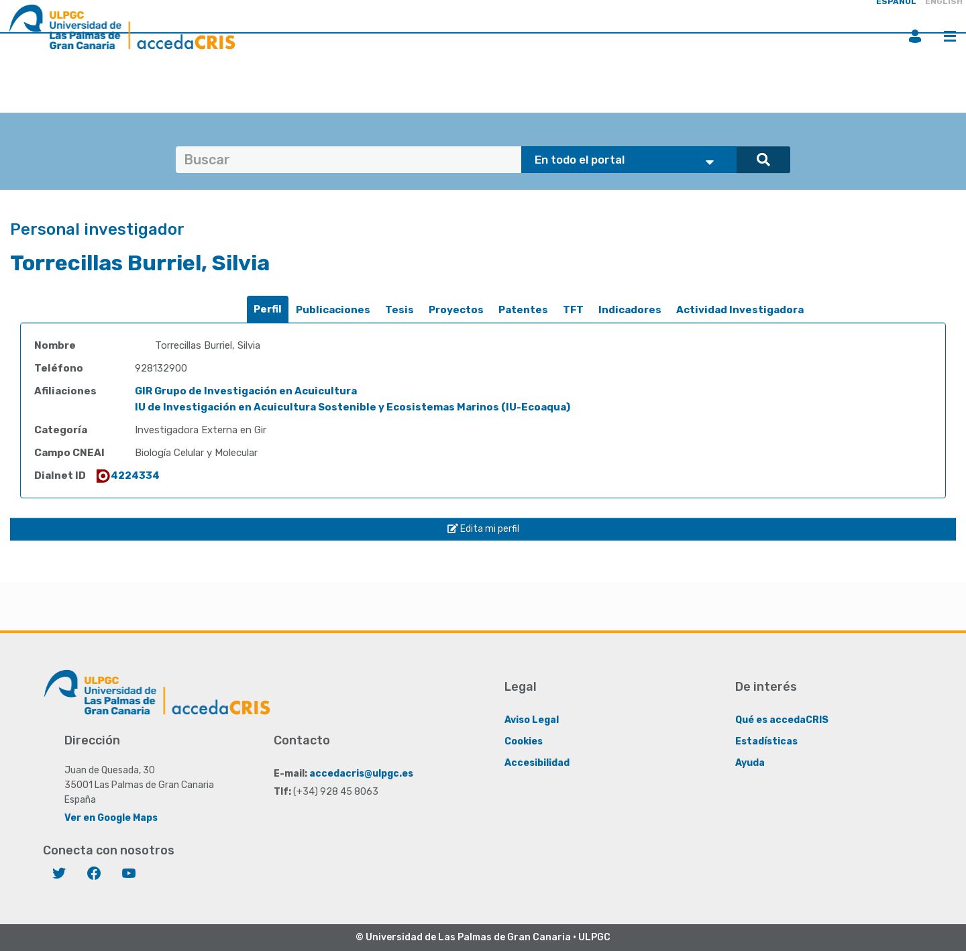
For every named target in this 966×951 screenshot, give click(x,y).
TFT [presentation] (573, 310)
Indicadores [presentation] (629, 310)
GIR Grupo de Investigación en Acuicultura (246, 391)
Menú (950, 36)
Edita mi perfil (483, 529)
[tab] (267, 309)
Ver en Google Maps (111, 818)
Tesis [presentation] (399, 310)
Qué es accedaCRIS (781, 720)
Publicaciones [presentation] (333, 310)
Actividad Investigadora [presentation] (740, 310)
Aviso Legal (531, 720)
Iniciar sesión (915, 36)
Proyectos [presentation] (456, 310)
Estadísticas (766, 741)
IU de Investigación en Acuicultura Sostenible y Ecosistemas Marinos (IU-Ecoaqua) (352, 407)
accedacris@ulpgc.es (361, 773)
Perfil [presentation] (268, 309)
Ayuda (750, 763)
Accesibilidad (537, 763)
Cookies (523, 741)
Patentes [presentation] (523, 310)
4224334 (127, 475)
